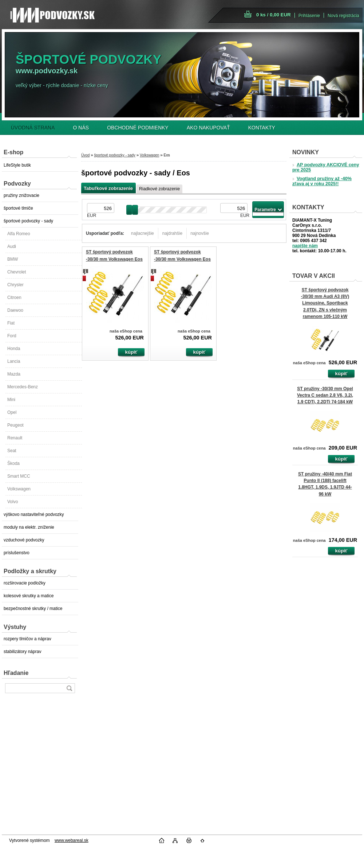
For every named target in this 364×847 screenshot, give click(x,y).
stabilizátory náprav (22, 651)
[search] (69, 688)
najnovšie (199, 233)
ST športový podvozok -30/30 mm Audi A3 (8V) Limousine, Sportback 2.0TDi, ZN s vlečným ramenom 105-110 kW (325, 303)
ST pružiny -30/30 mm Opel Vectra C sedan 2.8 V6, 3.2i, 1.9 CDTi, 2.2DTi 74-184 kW (325, 395)
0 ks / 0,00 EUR (273, 15)
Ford (11, 335)
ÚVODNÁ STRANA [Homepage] (33, 128)
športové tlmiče (18, 208)
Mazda (13, 374)
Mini (11, 399)
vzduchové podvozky (24, 540)
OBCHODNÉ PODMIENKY (138, 128)
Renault (14, 437)
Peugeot (15, 425)
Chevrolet (16, 272)
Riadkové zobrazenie (159, 188)
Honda (13, 348)
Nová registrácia (343, 15)
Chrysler (15, 284)
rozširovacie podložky (25, 583)
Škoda (13, 463)
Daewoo (15, 310)
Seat (11, 450)
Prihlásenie (309, 15)
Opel (11, 412)
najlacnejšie (142, 233)
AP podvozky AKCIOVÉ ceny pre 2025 (325, 167)
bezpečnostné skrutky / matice (33, 608)
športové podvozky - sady (28, 221)
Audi (11, 246)
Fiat (11, 323)
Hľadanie (16, 673)
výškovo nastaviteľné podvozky (34, 514)
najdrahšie (172, 233)
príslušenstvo (16, 552)
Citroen (14, 297)
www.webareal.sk (71, 840)
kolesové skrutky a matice (29, 595)
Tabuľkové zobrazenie (108, 188)
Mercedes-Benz (22, 386)
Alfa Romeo (18, 233)
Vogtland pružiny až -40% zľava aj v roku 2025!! (322, 181)
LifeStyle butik (17, 165)
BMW (12, 259)
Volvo (12, 501)
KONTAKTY (261, 128)
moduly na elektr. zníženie (29, 527)
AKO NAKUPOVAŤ (208, 128)
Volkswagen (19, 489)
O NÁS (81, 128)
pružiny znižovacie (21, 195)
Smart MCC (18, 476)
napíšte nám (305, 245)
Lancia (13, 361)
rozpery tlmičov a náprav (27, 638)
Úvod (85, 155)
